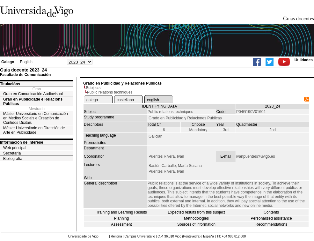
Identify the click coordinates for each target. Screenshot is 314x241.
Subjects (93, 88)
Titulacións (10, 84)
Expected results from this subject (196, 212)
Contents (271, 212)
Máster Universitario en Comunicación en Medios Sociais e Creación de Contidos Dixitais (35, 118)
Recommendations (271, 224)
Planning (121, 218)
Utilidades (304, 60)
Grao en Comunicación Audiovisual (33, 94)
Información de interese (21, 142)
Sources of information (196, 224)
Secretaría (12, 153)
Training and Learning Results (121, 212)
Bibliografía (12, 158)
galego (92, 100)
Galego (7, 62)
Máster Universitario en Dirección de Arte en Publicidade (34, 130)
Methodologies (196, 218)
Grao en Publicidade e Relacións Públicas (32, 101)
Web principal (14, 148)
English (26, 62)
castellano (125, 100)
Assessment (121, 224)
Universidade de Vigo (83, 236)
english (153, 100)
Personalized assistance (271, 218)
